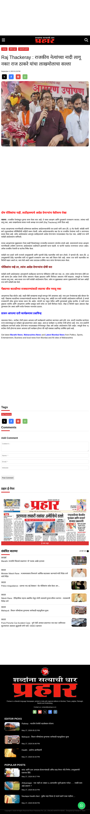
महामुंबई (3, 557)
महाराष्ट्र (4, 49)
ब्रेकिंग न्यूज (13, 49)
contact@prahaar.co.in (49, 707)
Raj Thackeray (6, 414)
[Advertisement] (45, 17)
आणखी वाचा (84, 551)
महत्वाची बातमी (23, 49)
